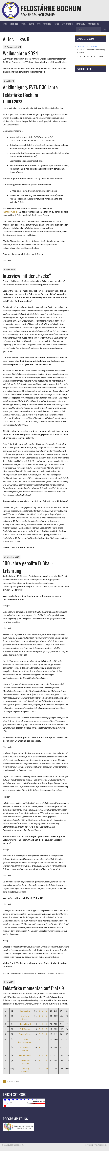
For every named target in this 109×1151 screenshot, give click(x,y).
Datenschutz (93, 23)
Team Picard (25, 1024)
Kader (31, 23)
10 (46, 1068)
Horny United (25, 1055)
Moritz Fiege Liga (44, 23)
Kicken (23, 23)
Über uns (14, 23)
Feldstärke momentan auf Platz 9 (33, 988)
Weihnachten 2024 (20, 53)
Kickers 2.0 (25, 1011)
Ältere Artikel (11, 1081)
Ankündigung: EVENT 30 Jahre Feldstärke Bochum (30, 90)
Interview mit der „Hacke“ (27, 275)
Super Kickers (25, 1034)
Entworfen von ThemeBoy (96, 1145)
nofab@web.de (11, 211)
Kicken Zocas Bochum (87, 46)
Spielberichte (67, 23)
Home (5, 23)
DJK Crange (25, 1029)
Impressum (80, 23)
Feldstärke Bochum (51, 8)
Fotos (56, 23)
